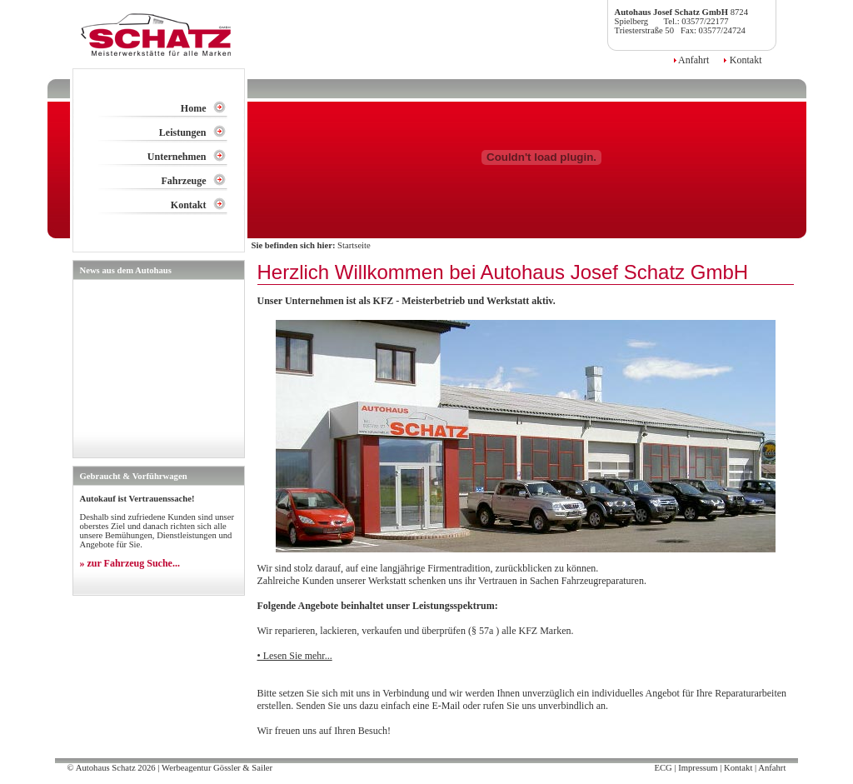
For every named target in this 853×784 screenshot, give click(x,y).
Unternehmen (177, 156)
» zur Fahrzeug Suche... (130, 563)
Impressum (697, 767)
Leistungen (183, 132)
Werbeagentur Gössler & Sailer (217, 767)
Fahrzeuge (184, 181)
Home (194, 108)
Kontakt (744, 60)
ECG (662, 767)
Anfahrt (693, 60)
